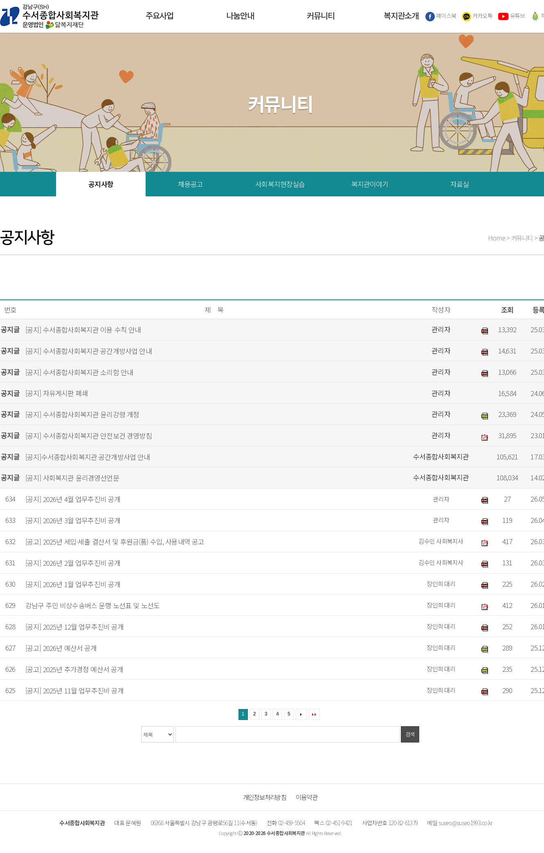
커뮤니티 (321, 16)
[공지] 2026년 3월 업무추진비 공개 (72, 520)
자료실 (459, 184)
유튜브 (511, 16)
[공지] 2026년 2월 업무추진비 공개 (72, 563)
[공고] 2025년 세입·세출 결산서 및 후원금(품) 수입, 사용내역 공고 (114, 541)
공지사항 (100, 184)
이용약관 (306, 796)
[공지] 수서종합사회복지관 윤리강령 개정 (82, 414)
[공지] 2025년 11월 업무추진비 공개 (74, 690)
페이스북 (440, 16)
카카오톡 (477, 16)
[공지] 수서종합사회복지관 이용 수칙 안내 (83, 329)
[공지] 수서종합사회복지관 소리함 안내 (79, 372)
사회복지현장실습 (280, 184)
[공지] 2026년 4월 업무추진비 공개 (72, 499)
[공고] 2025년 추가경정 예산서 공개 (74, 669)
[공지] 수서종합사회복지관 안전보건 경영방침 (88, 435)
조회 (507, 309)
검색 (410, 734)
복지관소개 (401, 16)
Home (496, 237)
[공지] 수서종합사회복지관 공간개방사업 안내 (88, 351)
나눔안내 (240, 16)
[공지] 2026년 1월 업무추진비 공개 (72, 584)
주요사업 (159, 16)
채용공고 (190, 184)
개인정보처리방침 (264, 796)
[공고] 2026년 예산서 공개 (61, 648)
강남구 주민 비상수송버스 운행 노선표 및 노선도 (92, 605)
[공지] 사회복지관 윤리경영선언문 (72, 478)
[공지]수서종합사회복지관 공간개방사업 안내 (87, 457)
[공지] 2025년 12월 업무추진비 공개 (74, 626)
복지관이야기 (370, 184)
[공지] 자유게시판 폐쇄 (56, 393)
